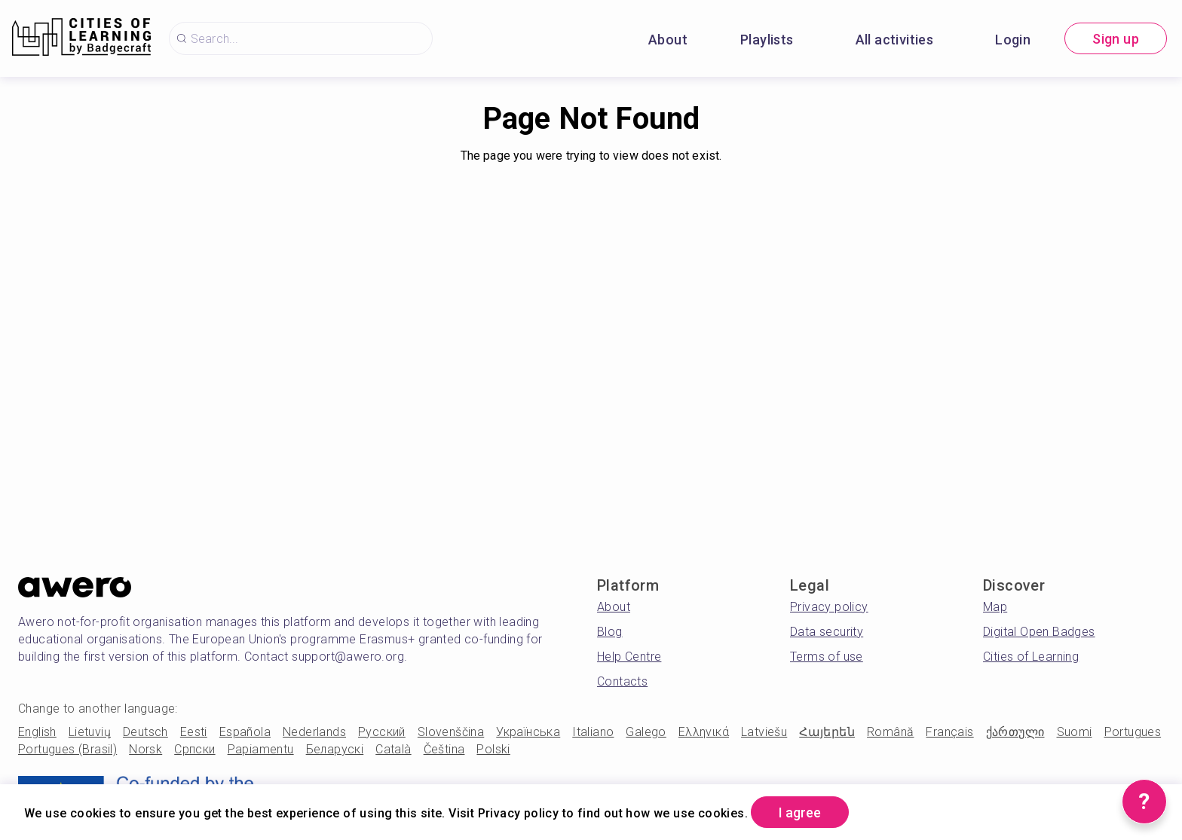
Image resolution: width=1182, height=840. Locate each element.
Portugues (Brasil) (67, 749)
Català (393, 749)
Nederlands (314, 732)
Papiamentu (261, 749)
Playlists (767, 39)
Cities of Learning (1031, 656)
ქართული (1015, 732)
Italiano (593, 732)
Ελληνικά (703, 732)
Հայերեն (827, 732)
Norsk (145, 749)
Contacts (622, 681)
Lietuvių (90, 732)
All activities (895, 39)
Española (245, 732)
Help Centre (629, 656)
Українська (528, 732)
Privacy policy (829, 607)
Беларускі (335, 749)
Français (949, 732)
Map (995, 607)
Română (890, 732)
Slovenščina (451, 732)
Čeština (444, 749)
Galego (646, 732)
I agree (800, 812)
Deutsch (145, 732)
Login (1012, 39)
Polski (493, 749)
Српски (194, 749)
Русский (382, 732)
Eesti (193, 732)
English (37, 732)
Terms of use (826, 656)
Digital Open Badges (1039, 632)
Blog (610, 632)
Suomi (1074, 732)
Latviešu (764, 732)
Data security (826, 632)
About (667, 39)
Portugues (1133, 732)
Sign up (1115, 39)
